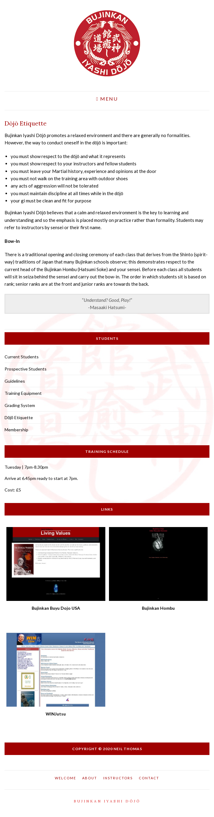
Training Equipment (23, 393)
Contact (149, 778)
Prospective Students (26, 368)
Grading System (20, 405)
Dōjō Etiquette (19, 417)
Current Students (22, 356)
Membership (16, 429)
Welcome (65, 778)
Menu (107, 99)
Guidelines (15, 381)
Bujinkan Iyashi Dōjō (107, 801)
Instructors (118, 778)
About (89, 778)
